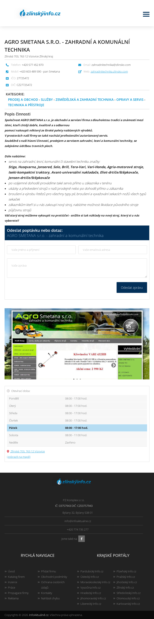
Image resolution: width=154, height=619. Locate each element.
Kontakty (46, 593)
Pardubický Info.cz (91, 571)
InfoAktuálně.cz (38, 615)
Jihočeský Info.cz (127, 582)
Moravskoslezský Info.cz (95, 582)
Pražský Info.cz (126, 577)
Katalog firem (16, 577)
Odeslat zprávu (132, 287)
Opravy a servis (129, 99)
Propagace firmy (18, 593)
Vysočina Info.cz (90, 587)
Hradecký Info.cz (90, 593)
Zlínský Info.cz (125, 587)
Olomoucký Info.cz (128, 598)
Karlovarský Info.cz (128, 604)
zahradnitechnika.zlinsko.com (109, 71)
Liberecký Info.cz (90, 604)
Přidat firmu (48, 571)
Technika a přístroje (26, 105)
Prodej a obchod (23, 99)
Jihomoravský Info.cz (93, 598)
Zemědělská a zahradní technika (85, 99)
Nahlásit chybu (50, 598)
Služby (47, 99)
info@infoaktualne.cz (77, 521)
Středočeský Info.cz (129, 593)
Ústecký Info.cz (89, 577)
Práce (11, 587)
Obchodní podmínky (54, 577)
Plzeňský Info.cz (126, 571)
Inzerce (12, 582)
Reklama (13, 598)
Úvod (11, 571)
